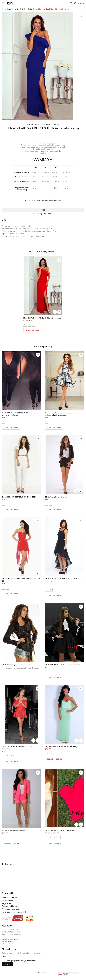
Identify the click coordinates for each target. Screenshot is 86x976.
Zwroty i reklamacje (10, 906)
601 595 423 (9, 944)
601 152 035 (9, 941)
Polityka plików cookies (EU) (14, 912)
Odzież (15, 9)
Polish (63, 974)
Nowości (34, 125)
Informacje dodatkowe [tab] (43, 214)
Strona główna (6, 9)
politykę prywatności (28, 961)
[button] (80, 15)
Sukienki (22, 9)
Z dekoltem (55, 125)
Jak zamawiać (8, 900)
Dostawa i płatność (10, 897)
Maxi (29, 9)
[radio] (25, 324)
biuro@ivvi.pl (13, 939)
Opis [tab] (43, 210)
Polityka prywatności (11, 909)
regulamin (16, 961)
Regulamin (6, 903)
